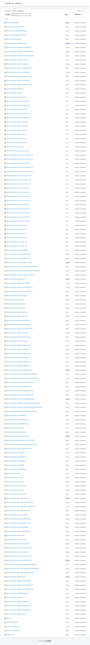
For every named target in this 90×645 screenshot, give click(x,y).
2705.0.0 (18, 3)
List (78, 11)
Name (8, 14)
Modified (79, 14)
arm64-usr (10, 3)
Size (66, 14)
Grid (83, 11)
